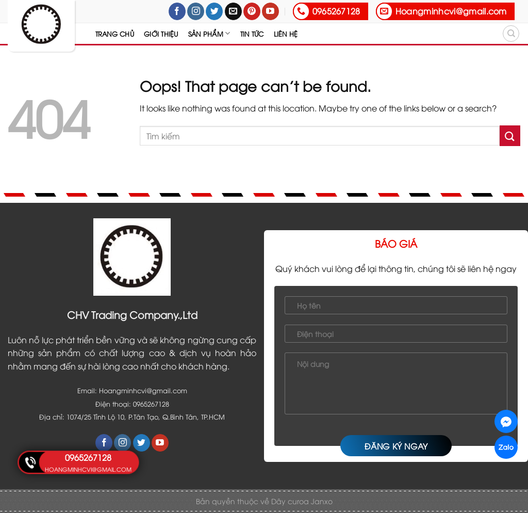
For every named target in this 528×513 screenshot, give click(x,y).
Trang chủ (114, 33)
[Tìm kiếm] (511, 33)
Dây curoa (291, 501)
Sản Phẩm (209, 33)
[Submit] (510, 135)
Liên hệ (286, 33)
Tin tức (252, 33)
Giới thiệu (161, 33)
